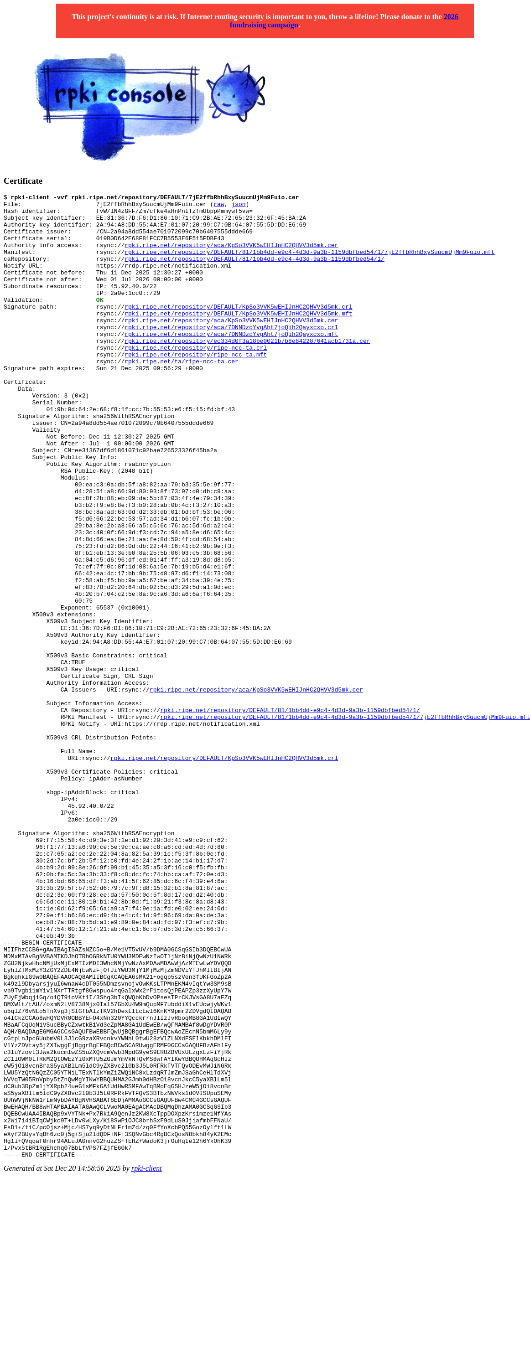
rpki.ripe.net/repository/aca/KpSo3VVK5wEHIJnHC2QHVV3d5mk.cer (231, 256)
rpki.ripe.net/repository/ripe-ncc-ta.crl (196, 379)
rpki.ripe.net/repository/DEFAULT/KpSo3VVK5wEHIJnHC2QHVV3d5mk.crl (238, 329)
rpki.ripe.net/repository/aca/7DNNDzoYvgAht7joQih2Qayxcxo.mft (231, 362)
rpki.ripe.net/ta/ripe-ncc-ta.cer (182, 395)
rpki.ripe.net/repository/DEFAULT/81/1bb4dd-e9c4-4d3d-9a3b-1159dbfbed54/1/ (254, 272)
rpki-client (146, 1361)
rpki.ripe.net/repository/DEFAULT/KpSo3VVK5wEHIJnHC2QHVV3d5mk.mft (238, 338)
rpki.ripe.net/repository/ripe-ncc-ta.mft (196, 387)
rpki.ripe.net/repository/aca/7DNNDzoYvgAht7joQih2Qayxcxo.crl (231, 354)
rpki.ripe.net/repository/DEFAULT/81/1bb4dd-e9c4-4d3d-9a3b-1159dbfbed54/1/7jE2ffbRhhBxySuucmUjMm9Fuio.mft (309, 264)
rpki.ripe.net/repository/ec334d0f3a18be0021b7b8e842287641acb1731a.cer (247, 371)
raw (218, 206)
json (238, 206)
